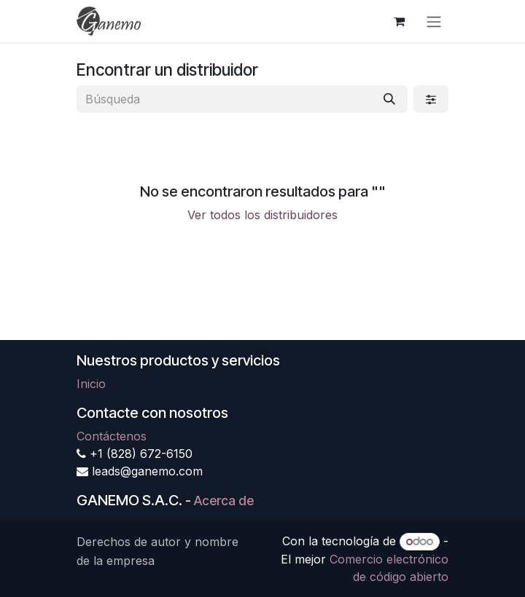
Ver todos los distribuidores (262, 214)
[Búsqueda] (389, 99)
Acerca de (224, 500)
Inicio (91, 383)
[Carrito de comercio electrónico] (398, 21)
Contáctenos (112, 436)
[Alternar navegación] (433, 21)
